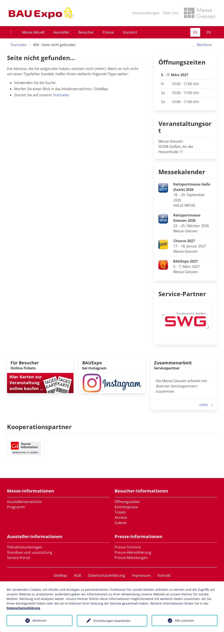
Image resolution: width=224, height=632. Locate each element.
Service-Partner (182, 294)
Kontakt (164, 575)
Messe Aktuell (33, 32)
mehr (206, 404)
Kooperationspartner (39, 427)
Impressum (141, 575)
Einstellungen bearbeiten (112, 621)
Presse (108, 32)
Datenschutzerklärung (106, 575)
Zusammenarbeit (173, 363)
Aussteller (61, 32)
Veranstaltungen (145, 13)
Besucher (86, 32)
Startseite (18, 44)
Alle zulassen (184, 620)
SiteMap (60, 575)
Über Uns (171, 13)
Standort (129, 32)
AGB (77, 575)
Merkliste (201, 44)
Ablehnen (39, 620)
